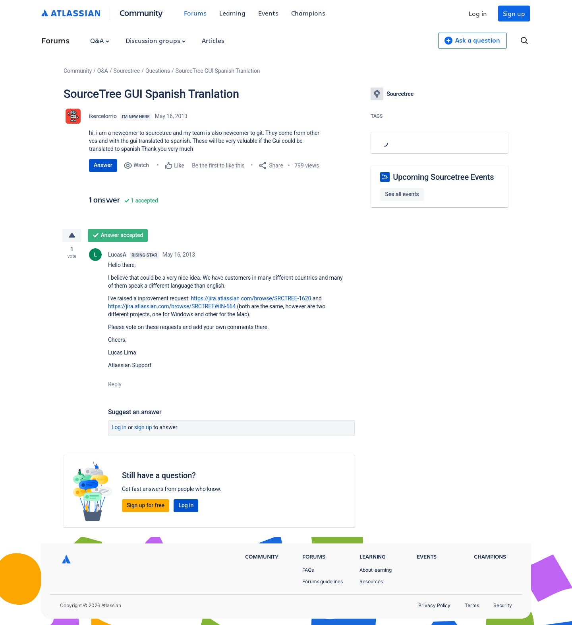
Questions (157, 71)
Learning (232, 13)
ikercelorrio (103, 116)
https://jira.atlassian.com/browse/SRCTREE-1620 (251, 298)
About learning (375, 570)
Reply (115, 384)
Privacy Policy (434, 605)
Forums (195, 13)
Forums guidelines (322, 581)
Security (502, 605)
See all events (402, 194)
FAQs (308, 570)
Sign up (514, 13)
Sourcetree (127, 71)
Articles (213, 40)
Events (268, 13)
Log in (478, 13)
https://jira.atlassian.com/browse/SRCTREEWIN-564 (172, 306)
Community (141, 12)
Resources (371, 581)
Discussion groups (156, 40)
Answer (103, 165)
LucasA (117, 254)
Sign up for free (145, 505)
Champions (308, 13)
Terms (472, 605)
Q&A (99, 40)
